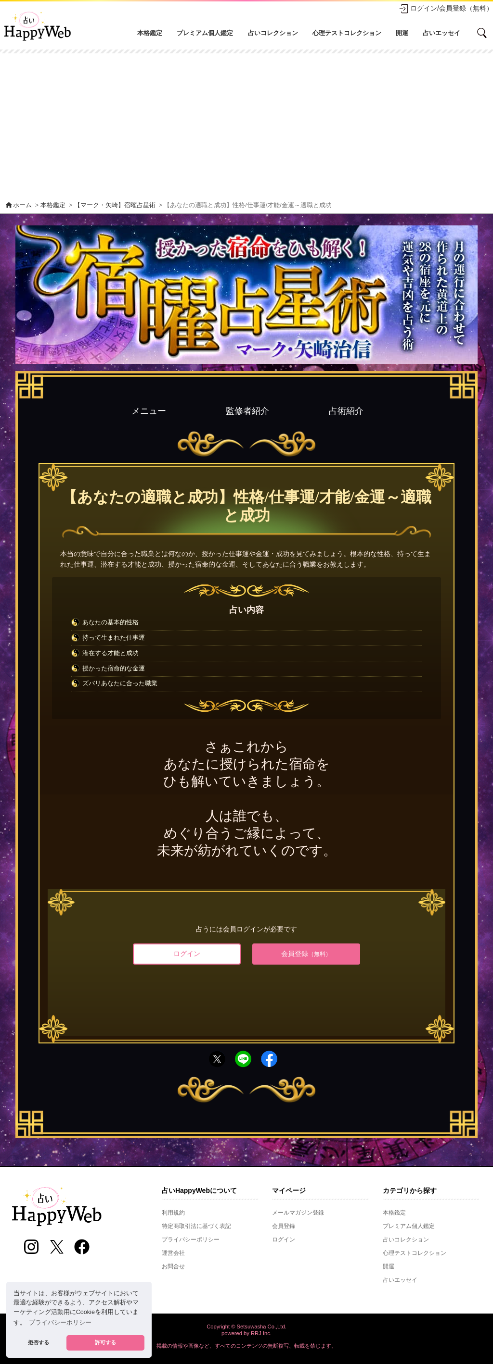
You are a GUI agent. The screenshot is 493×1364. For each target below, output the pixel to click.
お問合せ (173, 1266)
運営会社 (173, 1253)
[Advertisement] (246, 125)
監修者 (247, 410)
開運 (402, 33)
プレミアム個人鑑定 (205, 33)
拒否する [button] (38, 1342)
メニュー (148, 411)
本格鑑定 (149, 33)
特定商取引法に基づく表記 (196, 1226)
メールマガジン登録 (298, 1212)
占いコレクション (273, 33)
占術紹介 (346, 411)
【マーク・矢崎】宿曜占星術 (115, 205)
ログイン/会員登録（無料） (446, 8)
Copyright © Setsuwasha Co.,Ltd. (246, 1326)
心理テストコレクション (346, 33)
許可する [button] (105, 1342)
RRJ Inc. (261, 1333)
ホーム (18, 205)
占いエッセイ (441, 33)
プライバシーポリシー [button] (60, 1322)
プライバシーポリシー (191, 1239)
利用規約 (173, 1212)
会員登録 (306, 953)
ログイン (186, 953)
